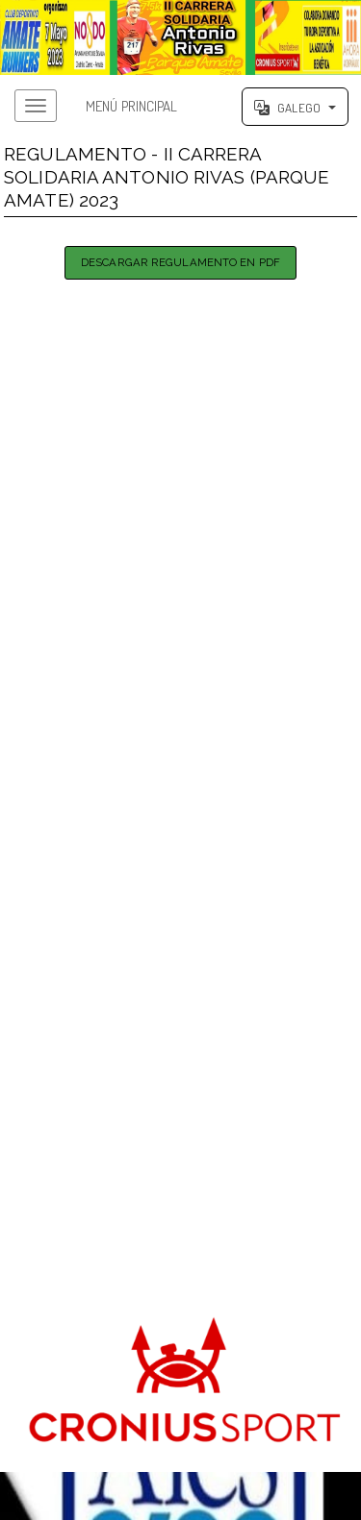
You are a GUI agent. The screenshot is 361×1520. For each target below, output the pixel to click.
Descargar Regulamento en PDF (180, 262)
